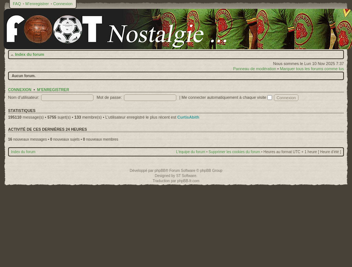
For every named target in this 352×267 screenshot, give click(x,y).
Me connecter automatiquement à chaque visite (227, 97)
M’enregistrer (37, 3)
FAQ (17, 3)
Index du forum (29, 54)
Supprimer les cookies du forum (234, 152)
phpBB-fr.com (188, 181)
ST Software (186, 176)
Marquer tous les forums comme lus (312, 68)
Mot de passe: (109, 97)
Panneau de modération (254, 68)
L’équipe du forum (190, 152)
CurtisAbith (188, 117)
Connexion (63, 3)
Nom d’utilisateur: (23, 97)
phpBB (159, 171)
